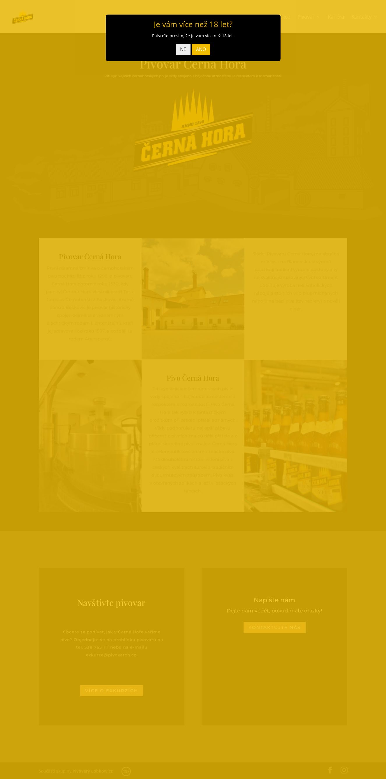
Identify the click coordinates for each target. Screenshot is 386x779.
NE (183, 49)
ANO (201, 49)
